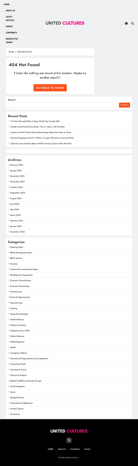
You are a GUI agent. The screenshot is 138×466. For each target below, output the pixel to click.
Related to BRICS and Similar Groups (25, 380)
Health (13, 347)
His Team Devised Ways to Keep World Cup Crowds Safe (35, 121)
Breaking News (16, 247)
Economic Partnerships (20, 286)
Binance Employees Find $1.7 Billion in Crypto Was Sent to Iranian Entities (42, 137)
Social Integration (17, 386)
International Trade (18, 364)
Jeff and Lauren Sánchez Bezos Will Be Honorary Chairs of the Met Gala (41, 143)
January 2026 (16, 170)
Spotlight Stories (17, 397)
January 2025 (16, 226)
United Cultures (16, 408)
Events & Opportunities (20, 297)
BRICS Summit (16, 258)
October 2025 (16, 187)
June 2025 (14, 203)
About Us (62, 449)
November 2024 (17, 231)
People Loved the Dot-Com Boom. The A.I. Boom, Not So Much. (38, 126)
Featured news (16, 302)
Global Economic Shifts (20, 330)
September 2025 (17, 192)
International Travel (18, 369)
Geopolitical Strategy (19, 314)
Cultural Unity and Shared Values (24, 269)
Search (11, 100)
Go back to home (50, 88)
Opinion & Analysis (18, 375)
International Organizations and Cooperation (29, 358)
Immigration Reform (18, 353)
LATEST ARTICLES (10, 18)
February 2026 (16, 164)
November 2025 (17, 181)
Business (13, 263)
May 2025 (14, 209)
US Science (15, 414)
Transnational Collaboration (21, 403)
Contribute (75, 449)
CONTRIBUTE (11, 32)
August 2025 (15, 198)
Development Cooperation (21, 274)
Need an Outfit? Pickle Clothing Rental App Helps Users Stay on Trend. (41, 132)
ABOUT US (10, 10)
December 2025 (17, 176)
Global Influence (17, 336)
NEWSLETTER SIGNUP (12, 40)
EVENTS (9, 26)
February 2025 (16, 220)
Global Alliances (17, 319)
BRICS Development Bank (21, 252)
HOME (6, 4)
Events (87, 449)
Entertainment (16, 291)
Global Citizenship (18, 325)
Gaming (13, 308)
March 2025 (15, 215)
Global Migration (17, 341)
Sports (12, 392)
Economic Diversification (20, 280)
